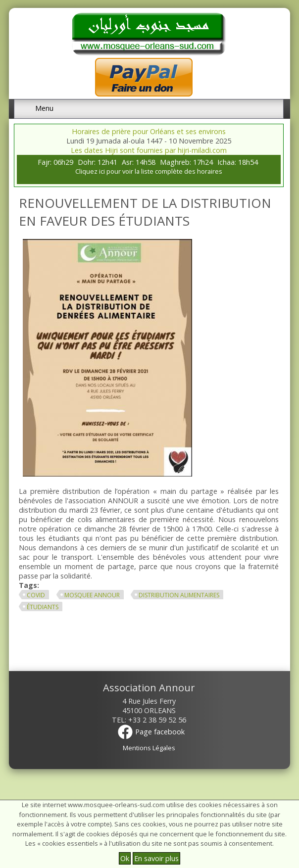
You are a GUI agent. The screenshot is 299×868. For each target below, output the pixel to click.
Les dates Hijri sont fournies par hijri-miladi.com (149, 150)
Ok (124, 858)
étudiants (42, 607)
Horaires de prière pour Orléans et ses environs (149, 131)
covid (36, 595)
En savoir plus (156, 858)
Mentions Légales (149, 747)
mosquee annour (92, 595)
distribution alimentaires (179, 595)
